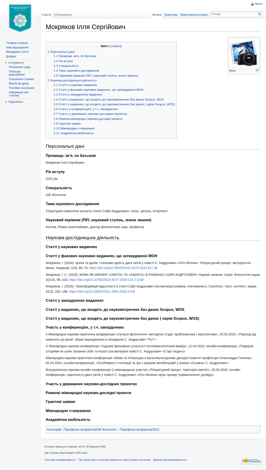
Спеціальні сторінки (21, 79)
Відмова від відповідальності (170, 459)
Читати (156, 14)
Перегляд (170, 14)
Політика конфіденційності (60, 459)
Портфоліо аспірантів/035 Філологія (89, 429)
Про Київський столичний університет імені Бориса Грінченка (115, 459)
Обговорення (63, 14)
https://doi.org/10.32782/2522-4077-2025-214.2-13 (105, 279)
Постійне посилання (21, 88)
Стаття (46, 14)
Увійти (258, 3)
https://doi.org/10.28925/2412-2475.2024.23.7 (121, 268)
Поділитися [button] (15, 101)
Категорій (54, 429)
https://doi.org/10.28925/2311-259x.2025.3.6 (100, 291)
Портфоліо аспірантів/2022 (139, 429)
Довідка (11, 56)
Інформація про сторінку (19, 94)
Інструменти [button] (16, 62)
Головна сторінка (17, 43)
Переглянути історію (194, 14)
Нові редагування (17, 47)
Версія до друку (19, 83)
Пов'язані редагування (17, 73)
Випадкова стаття (17, 51)
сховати (115, 46)
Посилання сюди (19, 67)
